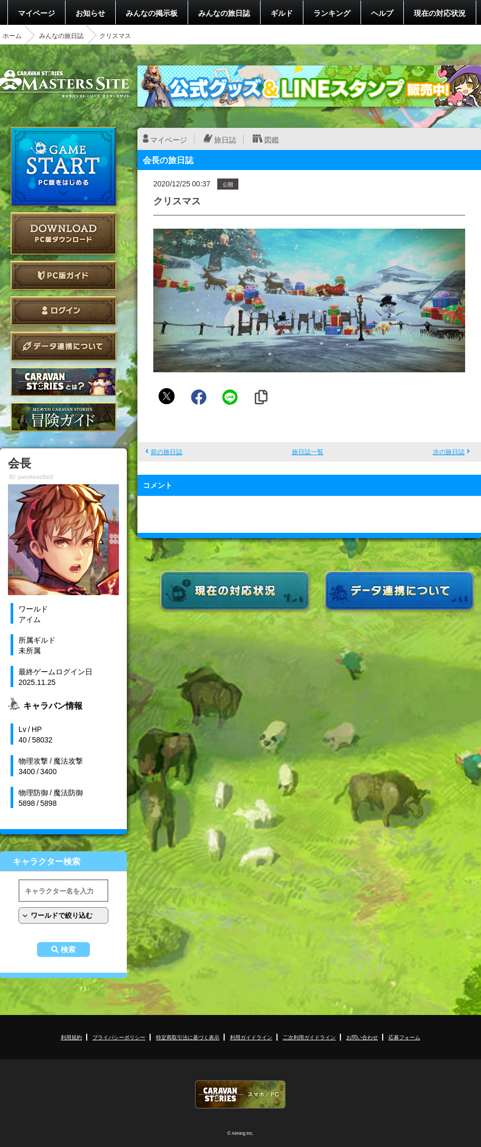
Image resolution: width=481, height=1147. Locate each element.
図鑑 (271, 139)
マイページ (36, 12)
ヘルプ (382, 12)
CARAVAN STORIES (240, 1094)
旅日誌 (225, 139)
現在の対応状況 (440, 12)
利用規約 (71, 1037)
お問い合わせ (362, 1037)
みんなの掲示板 (152, 12)
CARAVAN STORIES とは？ (63, 381)
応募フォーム (404, 1037)
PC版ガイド (63, 275)
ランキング (331, 12)
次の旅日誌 (449, 451)
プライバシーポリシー (118, 1037)
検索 (68, 949)
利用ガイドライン (251, 1037)
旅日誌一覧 (307, 451)
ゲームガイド (63, 416)
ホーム (12, 35)
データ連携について (63, 346)
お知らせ (90, 12)
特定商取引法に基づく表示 (187, 1037)
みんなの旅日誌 (224, 12)
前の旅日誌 (166, 451)
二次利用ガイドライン (309, 1037)
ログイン (63, 310)
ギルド (282, 12)
